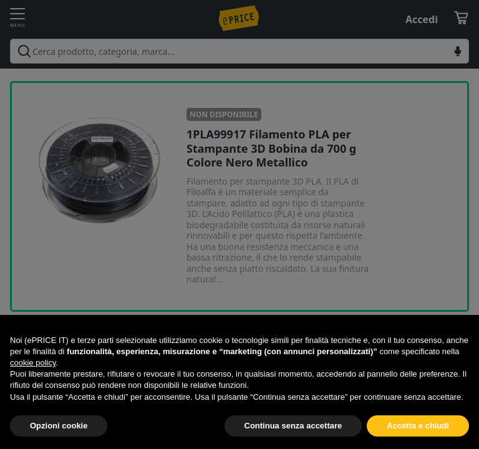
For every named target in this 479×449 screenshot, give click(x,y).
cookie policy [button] (33, 362)
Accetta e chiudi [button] (418, 425)
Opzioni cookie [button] (58, 425)
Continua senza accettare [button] (293, 425)
